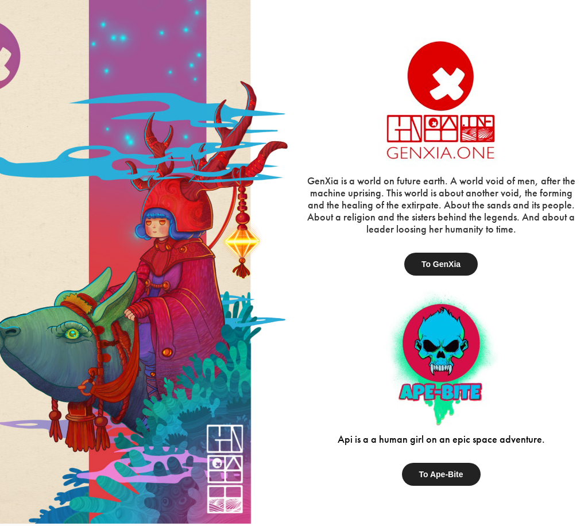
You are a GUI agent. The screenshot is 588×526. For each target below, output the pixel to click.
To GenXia (441, 264)
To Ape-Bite (441, 474)
